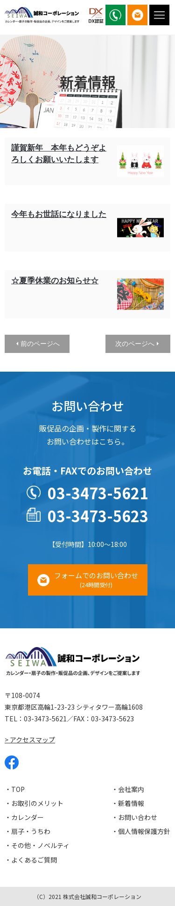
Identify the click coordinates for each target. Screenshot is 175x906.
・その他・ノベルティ (37, 845)
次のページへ (134, 343)
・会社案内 (128, 789)
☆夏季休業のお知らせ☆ (54, 280)
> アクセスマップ (30, 739)
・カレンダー (24, 817)
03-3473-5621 (98, 492)
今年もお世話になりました (58, 214)
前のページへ (40, 343)
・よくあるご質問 (31, 859)
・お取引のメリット (34, 803)
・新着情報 (128, 803)
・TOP (15, 789)
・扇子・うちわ (27, 831)
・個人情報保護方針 (141, 831)
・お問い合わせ (134, 817)
